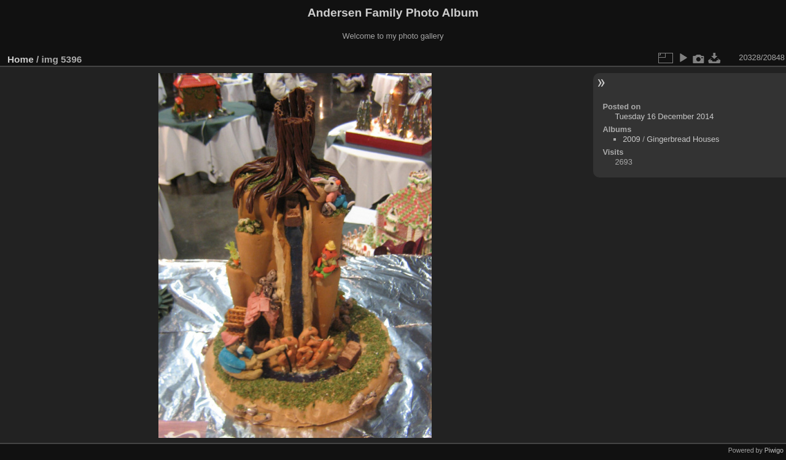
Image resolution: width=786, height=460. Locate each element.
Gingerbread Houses (683, 139)
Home (20, 59)
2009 (631, 139)
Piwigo (774, 450)
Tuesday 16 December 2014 (664, 116)
